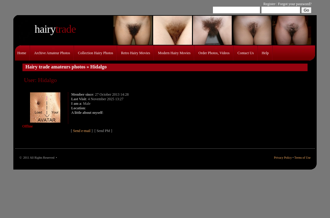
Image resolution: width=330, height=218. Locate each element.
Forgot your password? (294, 4)
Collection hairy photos (95, 53)
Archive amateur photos (52, 53)
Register (269, 4)
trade (55, 29)
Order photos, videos (214, 53)
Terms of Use (302, 157)
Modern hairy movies (174, 53)
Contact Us (245, 53)
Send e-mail (82, 131)
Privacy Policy (283, 157)
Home (21, 53)
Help (265, 53)
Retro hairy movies (135, 53)
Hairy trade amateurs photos (55, 66)
